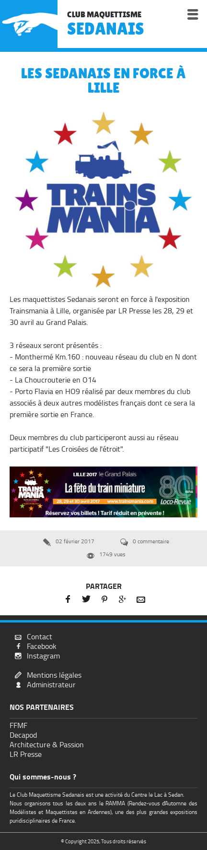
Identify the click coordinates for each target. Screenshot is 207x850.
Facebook (42, 646)
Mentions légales (54, 675)
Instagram (43, 655)
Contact (39, 636)
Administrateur (51, 684)
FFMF (18, 725)
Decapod (23, 735)
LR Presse (26, 754)
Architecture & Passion (47, 744)
